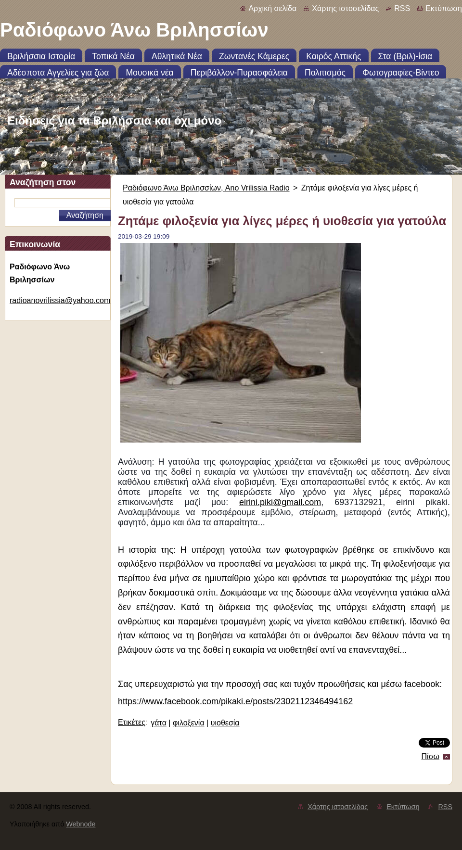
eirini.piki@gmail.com (280, 502)
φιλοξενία (189, 723)
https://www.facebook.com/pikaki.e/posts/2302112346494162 (235, 701)
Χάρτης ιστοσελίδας (345, 8)
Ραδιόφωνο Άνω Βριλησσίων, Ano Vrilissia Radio (206, 188)
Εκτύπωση (443, 8)
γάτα (159, 723)
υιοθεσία (225, 723)
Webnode (80, 824)
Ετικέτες (131, 722)
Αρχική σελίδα (272, 8)
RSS (402, 8)
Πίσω (430, 756)
